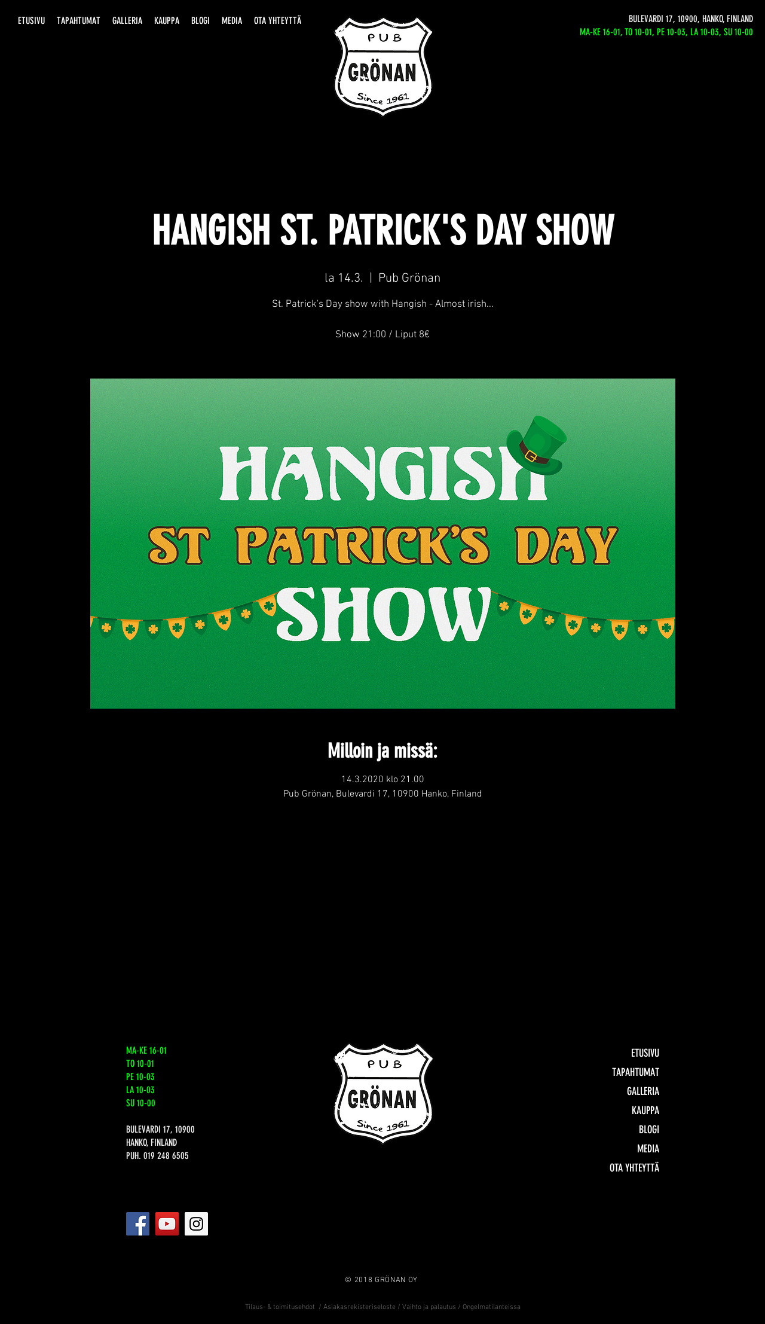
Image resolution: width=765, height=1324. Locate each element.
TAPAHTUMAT (635, 1072)
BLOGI (649, 1129)
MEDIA (648, 1148)
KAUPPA (645, 1110)
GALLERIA (643, 1091)
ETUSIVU (645, 1053)
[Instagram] (196, 1223)
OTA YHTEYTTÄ (634, 1167)
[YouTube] (167, 1223)
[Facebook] (137, 1223)
